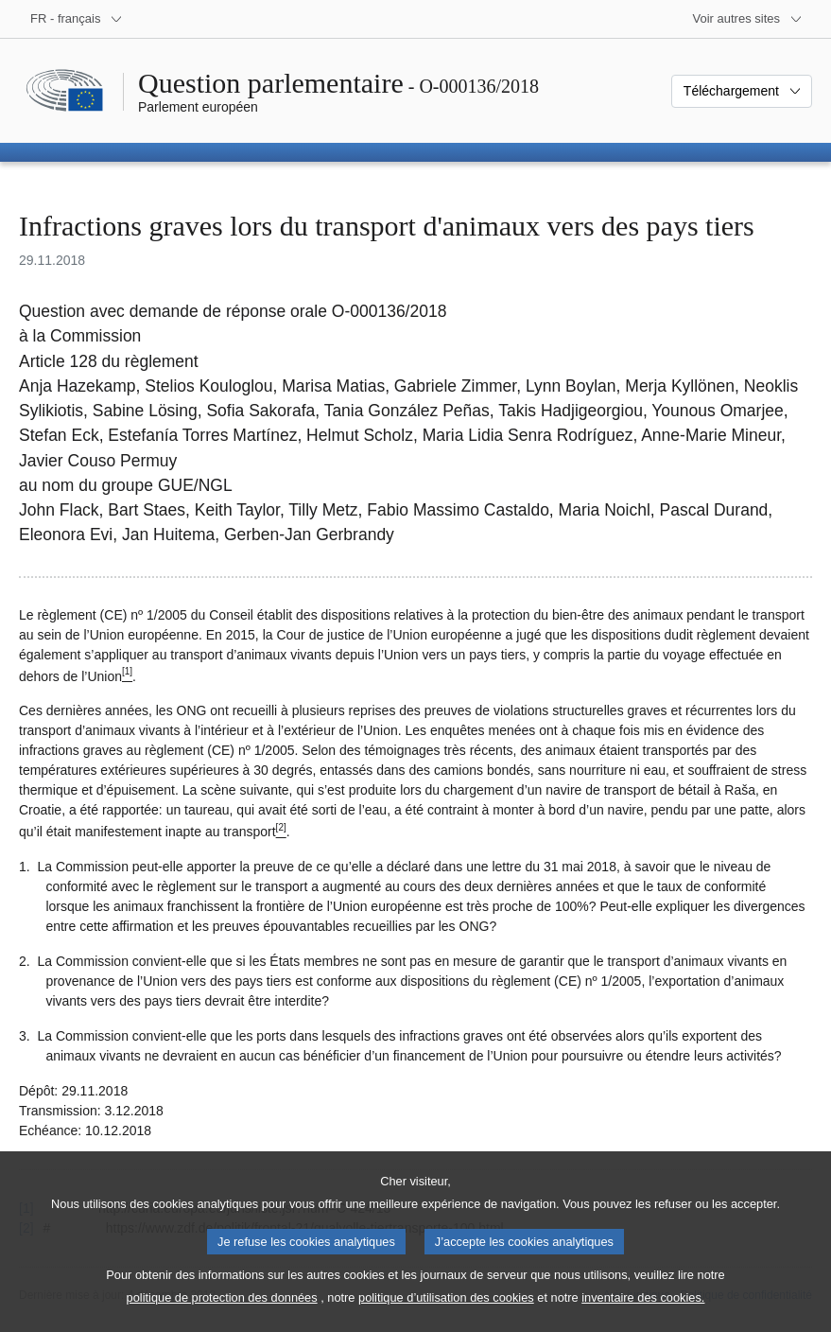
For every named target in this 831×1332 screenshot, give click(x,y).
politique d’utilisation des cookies (446, 1316)
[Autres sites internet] (748, 19)
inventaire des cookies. (642, 1316)
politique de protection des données (222, 1316)
